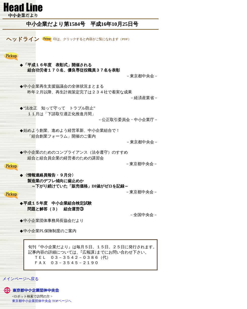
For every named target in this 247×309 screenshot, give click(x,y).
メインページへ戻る (21, 279)
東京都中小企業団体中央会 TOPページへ (41, 301)
